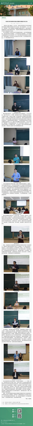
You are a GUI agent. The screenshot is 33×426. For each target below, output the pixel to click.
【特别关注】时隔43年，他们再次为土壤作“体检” (12, 402)
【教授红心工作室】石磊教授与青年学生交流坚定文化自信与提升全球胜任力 (17, 403)
